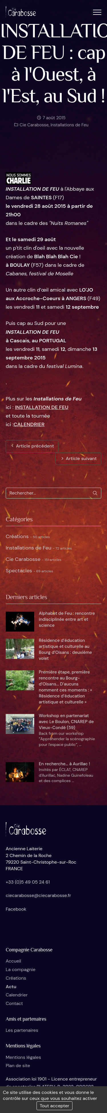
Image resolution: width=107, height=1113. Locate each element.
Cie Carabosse (34, 127)
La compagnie (20, 969)
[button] (97, 12)
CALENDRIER (29, 424)
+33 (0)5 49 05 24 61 (28, 882)
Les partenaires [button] (22, 1030)
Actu (11, 987)
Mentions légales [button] (23, 1057)
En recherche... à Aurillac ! (64, 764)
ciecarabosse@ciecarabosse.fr (38, 895)
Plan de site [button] (18, 1066)
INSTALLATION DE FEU (41, 407)
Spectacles (29, 570)
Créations (28, 536)
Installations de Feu (69, 127)
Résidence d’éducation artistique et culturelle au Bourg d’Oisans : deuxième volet (65, 649)
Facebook (16, 909)
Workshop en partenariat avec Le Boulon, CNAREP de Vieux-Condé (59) (66, 722)
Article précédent (32, 446)
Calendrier (17, 995)
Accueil (13, 961)
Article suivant (78, 458)
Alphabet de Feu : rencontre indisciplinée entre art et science (67, 619)
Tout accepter (54, 1106)
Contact (14, 1003)
